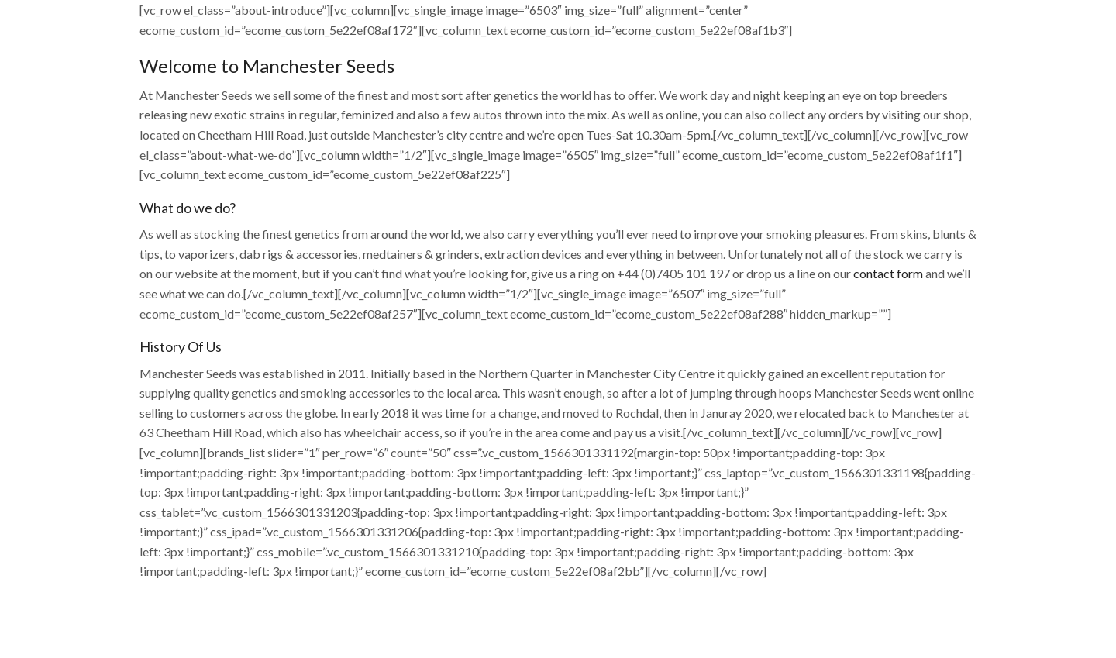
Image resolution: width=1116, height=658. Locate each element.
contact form (888, 273)
